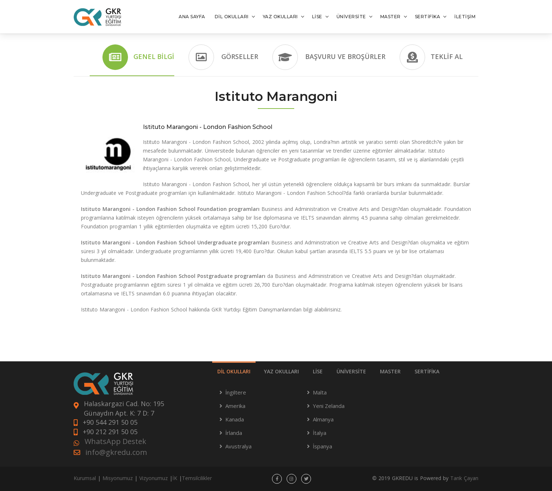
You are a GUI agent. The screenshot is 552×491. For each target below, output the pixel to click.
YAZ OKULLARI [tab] (281, 371)
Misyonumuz (117, 478)
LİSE (317, 16)
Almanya (323, 419)
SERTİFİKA (427, 16)
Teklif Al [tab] (431, 57)
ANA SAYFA (192, 16)
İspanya (322, 446)
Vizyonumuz (153, 478)
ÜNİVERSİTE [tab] (351, 371)
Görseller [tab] (223, 57)
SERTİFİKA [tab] (427, 371)
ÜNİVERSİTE (351, 16)
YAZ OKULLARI (280, 16)
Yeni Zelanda (329, 405)
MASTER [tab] (390, 371)
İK (174, 478)
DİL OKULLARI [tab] (233, 371)
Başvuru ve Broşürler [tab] (328, 57)
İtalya (319, 432)
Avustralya (238, 446)
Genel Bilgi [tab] (138, 57)
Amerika (235, 405)
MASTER (390, 16)
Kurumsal (85, 478)
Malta (320, 392)
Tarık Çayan (464, 478)
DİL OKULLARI (232, 16)
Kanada (234, 419)
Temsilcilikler (197, 478)
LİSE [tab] (318, 371)
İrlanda (233, 432)
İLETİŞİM (464, 16)
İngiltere (235, 392)
